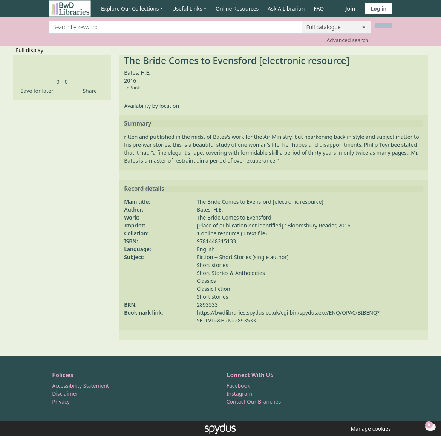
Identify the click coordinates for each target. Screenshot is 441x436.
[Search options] (336, 27)
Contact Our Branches (254, 401)
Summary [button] (137, 123)
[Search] (383, 25)
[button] (36, 91)
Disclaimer (65, 393)
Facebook (238, 385)
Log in (378, 8)
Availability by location (151, 105)
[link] (58, 81)
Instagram (239, 393)
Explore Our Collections (130, 8)
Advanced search (347, 40)
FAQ (319, 8)
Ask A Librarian (286, 8)
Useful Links (187, 8)
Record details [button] (144, 189)
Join (350, 8)
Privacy (61, 401)
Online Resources (237, 8)
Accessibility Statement (80, 385)
